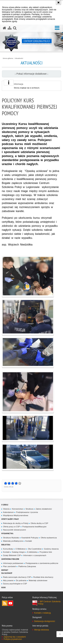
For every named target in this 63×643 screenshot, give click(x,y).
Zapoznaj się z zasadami (15, 637)
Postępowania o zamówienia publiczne (42, 563)
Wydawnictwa (7, 533)
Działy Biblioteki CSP (12, 555)
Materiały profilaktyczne (13, 541)
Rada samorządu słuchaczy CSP (17, 577)
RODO (3, 587)
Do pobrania (21, 580)
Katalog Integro (18, 552)
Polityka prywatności (13, 639)
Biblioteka (5, 544)
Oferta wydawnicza (49, 538)
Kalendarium (8, 512)
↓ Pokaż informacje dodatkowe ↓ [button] (31, 73)
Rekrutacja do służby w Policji (15, 523)
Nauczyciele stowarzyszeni (14, 530)
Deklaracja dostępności (44, 621)
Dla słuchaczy (6, 573)
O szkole (4, 504)
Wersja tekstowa (41, 630)
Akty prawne (8, 580)
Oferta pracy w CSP (11, 527)
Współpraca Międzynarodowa (15, 515)
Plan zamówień (9, 566)
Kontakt (28, 541)
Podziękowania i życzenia (27, 512)
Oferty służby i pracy (10, 519)
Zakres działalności (44, 509)
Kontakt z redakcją (42, 613)
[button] (57, 28)
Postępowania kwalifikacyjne (34, 527)
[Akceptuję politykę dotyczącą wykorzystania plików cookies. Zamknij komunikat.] (58, 2)
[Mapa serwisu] (9, 28)
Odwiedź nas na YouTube (10, 603)
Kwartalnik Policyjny (30, 538)
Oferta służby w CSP (39, 523)
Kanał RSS (4, 603)
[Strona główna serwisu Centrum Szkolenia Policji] (4, 28)
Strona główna (8, 58)
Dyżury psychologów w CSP (15, 584)
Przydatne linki (45, 552)
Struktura (29, 509)
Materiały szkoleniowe (38, 580)
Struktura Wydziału (11, 538)
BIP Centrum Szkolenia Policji (49, 602)
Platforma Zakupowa (27, 566)
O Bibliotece (20, 549)
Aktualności (19, 58)
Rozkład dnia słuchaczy (43, 577)
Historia (6, 509)
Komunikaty (8, 549)
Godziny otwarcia (51, 549)
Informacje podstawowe (13, 563)
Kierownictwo (17, 509)
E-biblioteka (32, 552)
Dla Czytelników (35, 549)
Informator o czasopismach (34, 555)
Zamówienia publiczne (10, 559)
